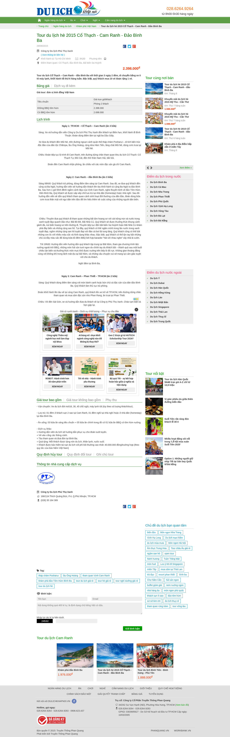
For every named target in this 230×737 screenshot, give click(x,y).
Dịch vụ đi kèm (64, 86)
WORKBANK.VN (182, 730)
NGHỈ (102, 688)
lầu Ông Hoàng (70, 575)
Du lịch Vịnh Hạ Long (161, 206)
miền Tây (151, 569)
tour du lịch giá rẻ (85, 581)
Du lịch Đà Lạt (157, 215)
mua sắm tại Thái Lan (171, 569)
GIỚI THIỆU (146, 688)
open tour (169, 553)
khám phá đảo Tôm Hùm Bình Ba (55, 581)
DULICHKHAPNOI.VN (59, 701)
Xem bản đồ (182, 705)
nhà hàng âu (153, 590)
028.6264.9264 (180, 8)
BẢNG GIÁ (137, 694)
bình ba (183, 574)
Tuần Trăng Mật (172, 559)
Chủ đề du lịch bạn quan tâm (165, 525)
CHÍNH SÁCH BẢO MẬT (79, 694)
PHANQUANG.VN (160, 730)
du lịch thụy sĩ (172, 601)
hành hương (153, 559)
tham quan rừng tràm (157, 606)
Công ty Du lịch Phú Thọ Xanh (57, 51)
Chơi (82, 20)
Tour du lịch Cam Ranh (55, 638)
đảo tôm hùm (174, 595)
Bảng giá (43, 86)
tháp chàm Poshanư (48, 575)
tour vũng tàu (179, 606)
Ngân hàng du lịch (54, 20)
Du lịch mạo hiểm (174, 537)
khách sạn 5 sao (155, 595)
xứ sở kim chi (153, 601)
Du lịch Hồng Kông (160, 292)
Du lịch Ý (155, 278)
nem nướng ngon (175, 585)
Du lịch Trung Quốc (160, 321)
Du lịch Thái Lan (158, 312)
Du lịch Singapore (159, 307)
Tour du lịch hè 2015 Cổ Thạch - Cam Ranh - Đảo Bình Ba (131, 26)
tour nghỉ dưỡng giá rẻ (127, 581)
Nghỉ (95, 20)
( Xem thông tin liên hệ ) (53, 55)
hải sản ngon (172, 580)
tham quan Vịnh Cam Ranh (96, 575)
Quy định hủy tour (49, 454)
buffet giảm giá (154, 585)
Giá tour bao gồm (49, 400)
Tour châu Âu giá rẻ (181, 548)
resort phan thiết (167, 574)
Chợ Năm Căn (154, 580)
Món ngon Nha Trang (170, 532)
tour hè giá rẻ (104, 581)
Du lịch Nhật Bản (159, 302)
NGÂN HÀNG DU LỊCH (59, 688)
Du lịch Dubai (157, 283)
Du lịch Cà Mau (158, 187)
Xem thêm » (186, 167)
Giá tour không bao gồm (83, 400)
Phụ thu (111, 400)
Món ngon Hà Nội (177, 543)
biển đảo (151, 532)
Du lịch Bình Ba (158, 182)
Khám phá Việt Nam (86, 26)
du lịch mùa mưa (155, 543)
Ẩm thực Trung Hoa (157, 548)
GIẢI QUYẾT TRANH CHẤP (111, 694)
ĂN (79, 688)
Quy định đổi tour (79, 454)
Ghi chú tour (105, 454)
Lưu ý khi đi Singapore (171, 564)
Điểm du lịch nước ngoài (164, 272)
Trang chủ (43, 26)
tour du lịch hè (45, 586)
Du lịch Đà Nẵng (158, 220)
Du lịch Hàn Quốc (159, 288)
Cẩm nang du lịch (114, 20)
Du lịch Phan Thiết (160, 196)
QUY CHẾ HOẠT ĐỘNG (170, 688)
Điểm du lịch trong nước (164, 176)
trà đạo (150, 574)
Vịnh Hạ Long (154, 537)
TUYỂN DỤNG (156, 694)
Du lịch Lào (156, 297)
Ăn (71, 20)
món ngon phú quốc (174, 590)
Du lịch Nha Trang (159, 192)
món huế (151, 564)
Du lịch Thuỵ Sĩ (158, 316)
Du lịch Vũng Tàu (159, 211)
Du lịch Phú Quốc (159, 201)
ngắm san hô (153, 553)
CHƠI (90, 688)
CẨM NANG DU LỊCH (123, 688)
